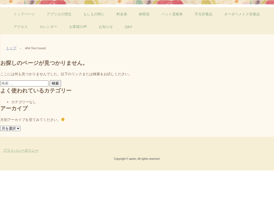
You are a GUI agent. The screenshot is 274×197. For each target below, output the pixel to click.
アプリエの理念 (59, 14)
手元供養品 (203, 14)
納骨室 (144, 14)
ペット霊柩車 (172, 14)
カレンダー (48, 27)
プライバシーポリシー (21, 150)
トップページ (24, 14)
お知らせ (106, 27)
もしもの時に (94, 14)
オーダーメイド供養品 (242, 14)
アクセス (20, 27)
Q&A (128, 27)
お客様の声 (78, 27)
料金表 (121, 14)
